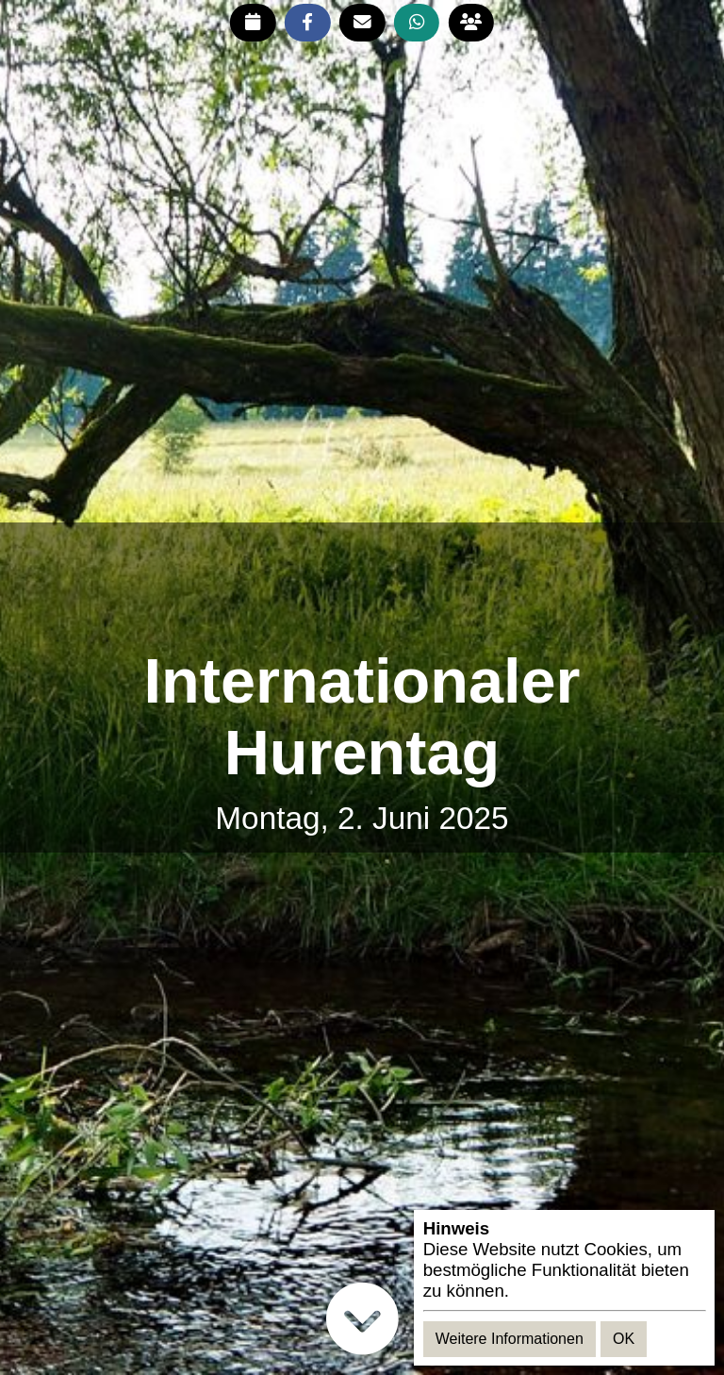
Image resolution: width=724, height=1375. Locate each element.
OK (623, 1339)
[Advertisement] (362, 585)
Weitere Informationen (510, 1339)
